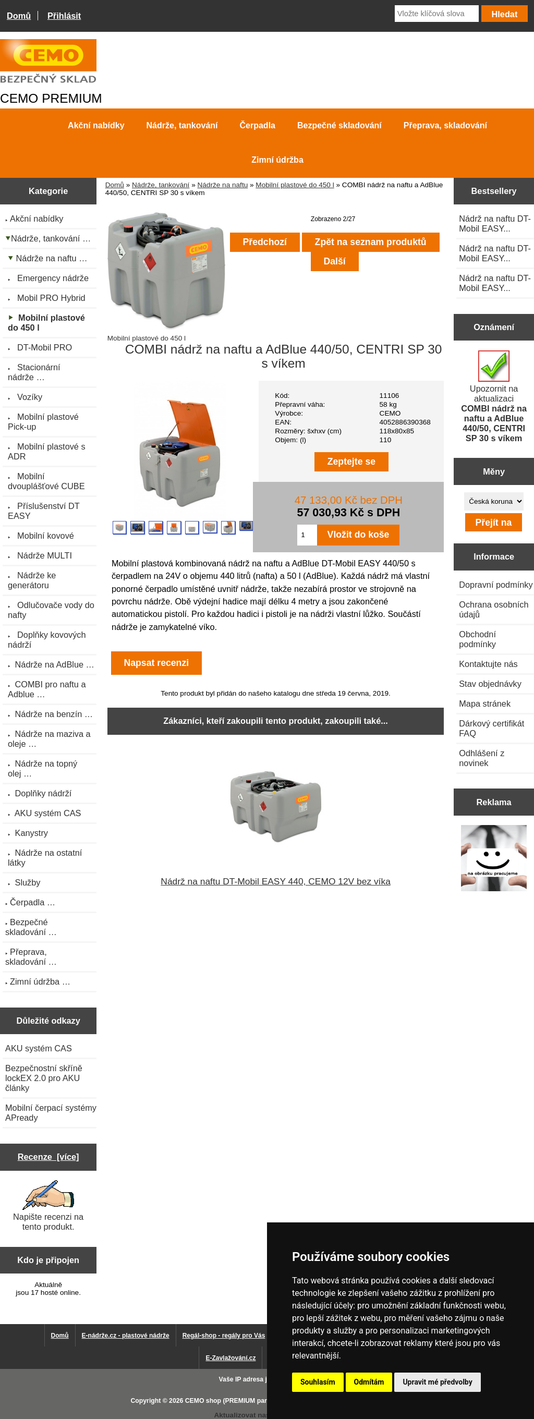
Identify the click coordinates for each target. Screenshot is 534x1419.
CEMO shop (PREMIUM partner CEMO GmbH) (254, 1400)
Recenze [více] (48, 1156)
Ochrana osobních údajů (493, 609)
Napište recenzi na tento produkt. (48, 1205)
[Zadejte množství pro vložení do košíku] (307, 535)
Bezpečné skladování (339, 125)
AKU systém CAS (38, 1048)
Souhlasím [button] (317, 1382)
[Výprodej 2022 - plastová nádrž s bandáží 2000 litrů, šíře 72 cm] (494, 859)
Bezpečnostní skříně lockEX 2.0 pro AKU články (43, 1078)
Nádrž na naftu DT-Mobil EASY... (495, 223)
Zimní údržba (277, 159)
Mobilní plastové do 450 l (295, 185)
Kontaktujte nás (488, 664)
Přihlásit (64, 15)
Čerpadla (257, 125)
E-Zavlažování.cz (230, 1358)
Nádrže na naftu (222, 185)
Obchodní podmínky (477, 639)
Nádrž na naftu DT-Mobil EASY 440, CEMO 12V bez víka (275, 881)
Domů (19, 15)
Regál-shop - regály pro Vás (224, 1335)
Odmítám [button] (369, 1382)
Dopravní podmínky (495, 584)
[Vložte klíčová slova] (437, 13)
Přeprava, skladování (445, 125)
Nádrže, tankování (160, 185)
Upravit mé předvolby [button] (437, 1382)
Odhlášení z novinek (481, 758)
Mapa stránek (485, 703)
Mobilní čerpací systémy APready (50, 1112)
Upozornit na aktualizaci (494, 396)
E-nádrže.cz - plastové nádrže (125, 1335)
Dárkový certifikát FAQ (491, 728)
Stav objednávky (490, 683)
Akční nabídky (96, 125)
